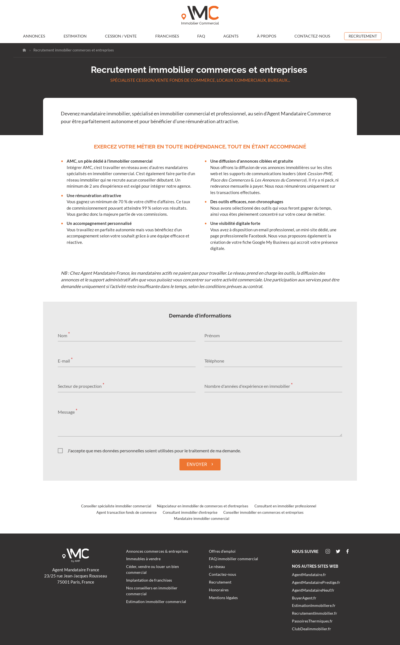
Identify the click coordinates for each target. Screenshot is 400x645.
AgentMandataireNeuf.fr (313, 590)
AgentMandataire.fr (309, 574)
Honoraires (219, 590)
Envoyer (200, 463)
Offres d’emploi (222, 551)
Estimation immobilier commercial (156, 601)
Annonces (34, 36)
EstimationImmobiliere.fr (314, 605)
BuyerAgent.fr (304, 598)
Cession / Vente (121, 36)
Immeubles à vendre (143, 559)
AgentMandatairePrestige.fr (316, 582)
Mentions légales (223, 598)
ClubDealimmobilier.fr (311, 629)
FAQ (201, 36)
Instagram (328, 551)
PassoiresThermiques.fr (312, 621)
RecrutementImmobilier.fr (314, 613)
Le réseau (217, 566)
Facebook (347, 551)
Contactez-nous (312, 36)
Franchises (167, 36)
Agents (230, 36)
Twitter (338, 551)
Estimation (75, 36)
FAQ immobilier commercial (233, 559)
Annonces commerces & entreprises (157, 551)
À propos (266, 36)
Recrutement (363, 36)
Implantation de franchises (149, 580)
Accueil (24, 50)
